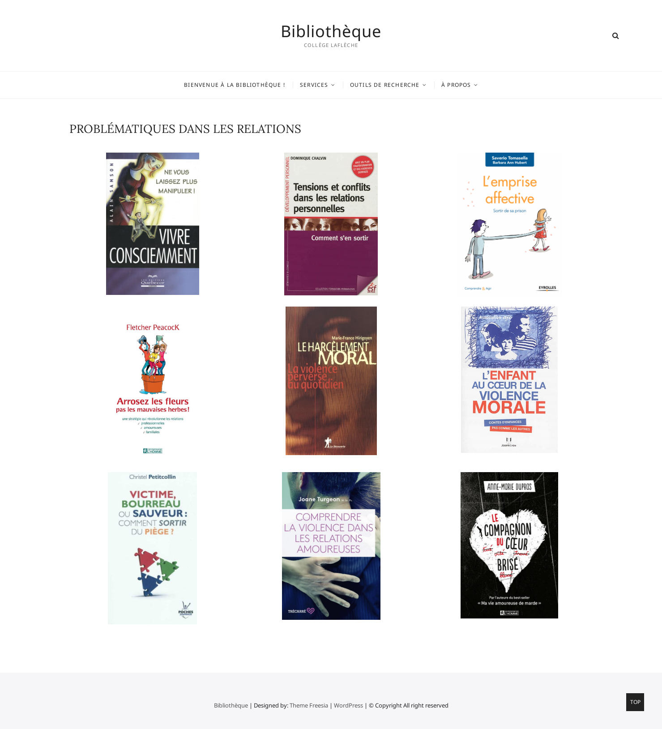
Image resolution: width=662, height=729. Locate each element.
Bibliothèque (331, 31)
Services (314, 85)
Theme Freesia (309, 705)
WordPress (348, 705)
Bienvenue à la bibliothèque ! (234, 85)
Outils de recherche (385, 85)
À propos (456, 85)
